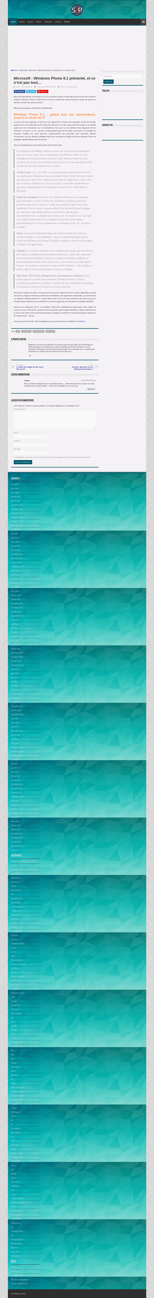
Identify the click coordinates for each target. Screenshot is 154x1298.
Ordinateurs (15, 1112)
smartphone (39, 331)
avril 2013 (14, 768)
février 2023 (15, 645)
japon (13, 1022)
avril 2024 (14, 587)
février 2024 (15, 595)
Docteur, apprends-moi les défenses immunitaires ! (79, 367)
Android (14, 866)
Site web (17, 449)
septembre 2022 (17, 665)
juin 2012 (14, 809)
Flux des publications (19, 1276)
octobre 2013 (16, 756)
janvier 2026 (15, 501)
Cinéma (58, 22)
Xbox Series (15, 1256)
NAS (12, 1079)
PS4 (12, 1137)
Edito (13, 956)
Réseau (14, 1149)
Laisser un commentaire (68, 87)
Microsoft (27, 331)
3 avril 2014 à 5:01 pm (88, 380)
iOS (12, 1018)
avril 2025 (14, 538)
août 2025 (15, 521)
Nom (16, 433)
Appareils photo (17, 874)
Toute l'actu (23, 70)
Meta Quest (15, 1067)
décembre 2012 (17, 784)
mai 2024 (14, 583)
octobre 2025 (16, 513)
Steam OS (15, 1182)
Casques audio (16, 911)
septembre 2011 (17, 846)
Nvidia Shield (16, 1100)
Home (14, 70)
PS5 (12, 1141)
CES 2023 (14, 919)
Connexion (15, 1271)
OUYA (13, 1116)
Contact (22, 22)
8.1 (18, 331)
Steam (13, 1178)
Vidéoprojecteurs (17, 1239)
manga (13, 1063)
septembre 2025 (17, 517)
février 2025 (15, 546)
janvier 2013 (15, 780)
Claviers (14, 927)
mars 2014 (15, 743)
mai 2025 (14, 534)
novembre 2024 (17, 558)
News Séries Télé (17, 1087)
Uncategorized (16, 1231)
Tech (13, 1190)
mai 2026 (14, 484)
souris (13, 1166)
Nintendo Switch (17, 1092)
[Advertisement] (77, 47)
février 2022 (15, 694)
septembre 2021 (17, 714)
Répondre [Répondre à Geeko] (91, 389)
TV (12, 1227)
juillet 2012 (15, 805)
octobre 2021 (16, 710)
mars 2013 (15, 772)
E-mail (17, 441)
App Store (15, 870)
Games (30, 22)
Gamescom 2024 (17, 993)
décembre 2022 (17, 653)
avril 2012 (14, 817)
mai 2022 (14, 682)
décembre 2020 (17, 731)
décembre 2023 (17, 604)
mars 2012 (15, 821)
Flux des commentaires (20, 1280)
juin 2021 (14, 727)
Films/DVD (15, 985)
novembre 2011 (17, 838)
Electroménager (17, 960)
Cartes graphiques (18, 907)
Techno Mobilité (17, 1198)
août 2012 (15, 801)
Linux (13, 1034)
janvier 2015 (15, 735)
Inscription (15, 1267)
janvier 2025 (15, 550)
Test (12, 1207)
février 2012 (15, 825)
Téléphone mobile (18, 1202)
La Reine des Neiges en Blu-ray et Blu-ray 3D (30, 367)
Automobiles (16, 890)
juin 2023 (14, 628)
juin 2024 (14, 579)
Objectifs (14, 1104)
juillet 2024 (15, 575)
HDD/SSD (14, 1009)
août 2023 (15, 620)
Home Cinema (16, 1013)
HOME (13, 22)
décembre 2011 (17, 834)
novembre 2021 (17, 706)
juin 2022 (14, 677)
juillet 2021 (15, 723)
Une (12, 1235)
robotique (15, 1157)
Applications (16, 878)
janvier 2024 (15, 599)
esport (13, 972)
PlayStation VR (16, 1133)
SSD (12, 1170)
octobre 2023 (16, 612)
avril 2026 (14, 488)
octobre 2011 (16, 842)
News (13, 1083)
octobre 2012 (16, 793)
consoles (14, 940)
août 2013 (15, 760)
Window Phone (50, 87)
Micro (13, 1071)
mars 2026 (15, 493)
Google (14, 1001)
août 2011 (15, 850)
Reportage (15, 1145)
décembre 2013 (17, 747)
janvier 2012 (15, 830)
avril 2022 (14, 686)
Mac (12, 1050)
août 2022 (15, 669)
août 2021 (15, 719)
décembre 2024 (17, 554)
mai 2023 (14, 632)
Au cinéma (15, 882)
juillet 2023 (15, 624)
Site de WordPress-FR (19, 1284)
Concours (14, 935)
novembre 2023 (17, 608)
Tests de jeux (16, 1215)
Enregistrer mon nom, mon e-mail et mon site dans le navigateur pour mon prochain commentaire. (53, 457)
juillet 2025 (15, 525)
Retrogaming (16, 1153)
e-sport (14, 948)
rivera (18, 87)
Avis (12, 894)
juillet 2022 (15, 673)
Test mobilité (16, 1211)
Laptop (14, 1030)
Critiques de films (17, 944)
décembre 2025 (17, 505)
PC (12, 1120)
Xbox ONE (15, 1252)
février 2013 (15, 776)
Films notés (15, 981)
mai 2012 (14, 813)
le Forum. (82, 321)
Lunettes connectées (18, 1046)
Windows (50, 331)
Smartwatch (15, 1161)
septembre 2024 (17, 567)
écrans (13, 952)
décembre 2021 (17, 702)
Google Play (15, 1005)
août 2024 (15, 571)
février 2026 (15, 497)
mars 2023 (15, 641)
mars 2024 (15, 591)
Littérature (48, 22)
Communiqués (16, 931)
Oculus (13, 1108)
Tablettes (14, 1186)
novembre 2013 (17, 751)
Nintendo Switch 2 (18, 1096)
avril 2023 (14, 636)
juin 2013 (14, 764)
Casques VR (15, 915)
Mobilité (67, 22)
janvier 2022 (15, 698)
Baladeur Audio (17, 898)
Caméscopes (16, 903)
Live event (15, 1042)
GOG (13, 997)
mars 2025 (15, 542)
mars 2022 (15, 690)
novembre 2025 (17, 509)
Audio (13, 886)
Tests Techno (16, 1219)
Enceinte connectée (18, 964)
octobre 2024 (16, 562)
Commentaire (19, 409)
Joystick (14, 1026)
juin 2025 (14, 530)
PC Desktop (15, 1129)
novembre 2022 (17, 657)
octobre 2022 (16, 661)
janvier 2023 (15, 649)
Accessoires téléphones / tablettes (24, 861)
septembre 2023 (17, 616)
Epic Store (15, 968)
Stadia (13, 1174)
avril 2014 (14, 739)
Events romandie (17, 977)
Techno (38, 22)
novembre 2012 (17, 788)
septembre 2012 (17, 797)
